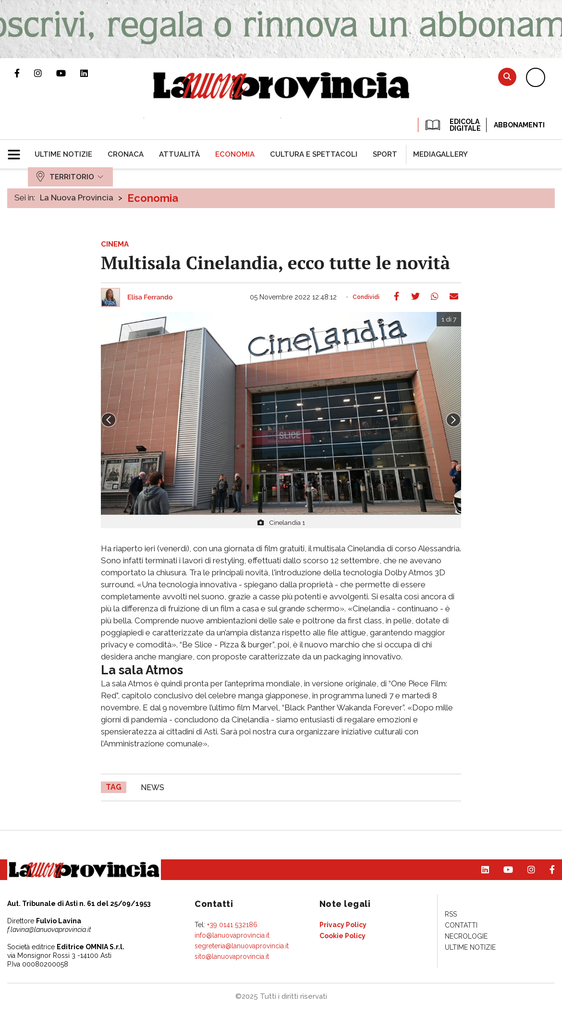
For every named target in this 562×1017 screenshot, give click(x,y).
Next (453, 420)
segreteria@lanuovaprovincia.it (242, 946)
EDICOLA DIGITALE (452, 125)
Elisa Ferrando (149, 297)
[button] (17, 150)
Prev (108, 420)
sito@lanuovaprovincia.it (232, 956)
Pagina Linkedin (91, 73)
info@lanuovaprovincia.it (232, 935)
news (152, 787)
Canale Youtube (68, 73)
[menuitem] (63, 154)
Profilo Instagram (45, 73)
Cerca (507, 77)
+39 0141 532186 (232, 925)
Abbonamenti (519, 125)
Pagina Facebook (24, 73)
